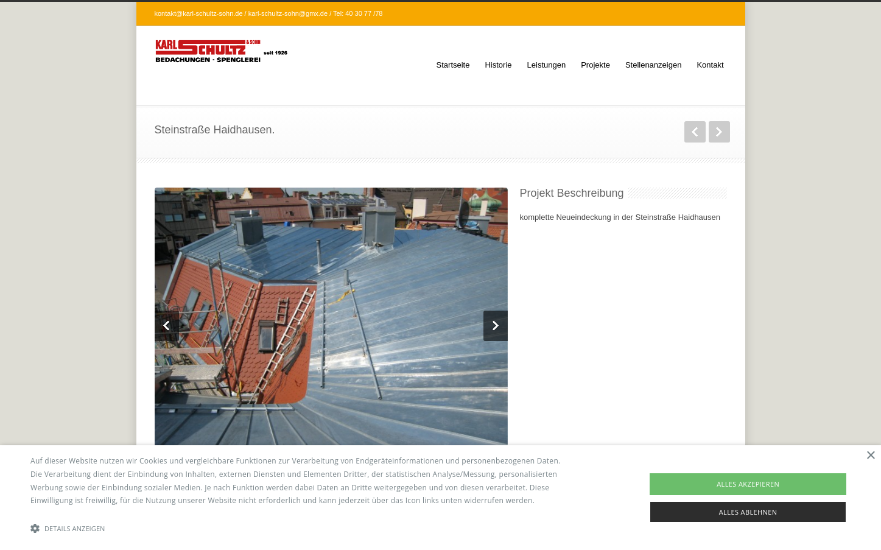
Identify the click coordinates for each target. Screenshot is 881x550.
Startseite (453, 64)
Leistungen (546, 64)
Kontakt (710, 64)
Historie (498, 64)
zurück (695, 132)
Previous (167, 326)
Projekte (595, 64)
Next (495, 326)
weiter (719, 132)
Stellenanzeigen (653, 64)
